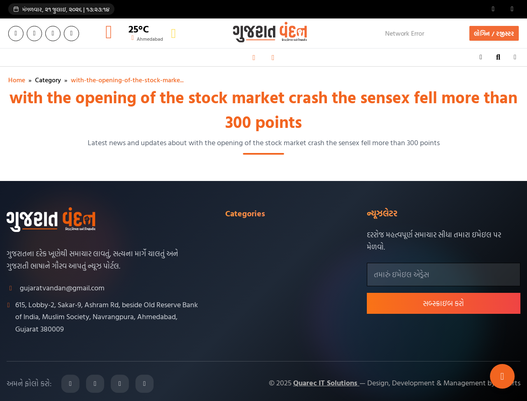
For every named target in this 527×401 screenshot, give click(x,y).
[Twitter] (34, 33)
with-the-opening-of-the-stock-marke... (127, 80)
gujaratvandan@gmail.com (62, 287)
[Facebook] (15, 33)
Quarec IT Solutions (326, 382)
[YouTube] (71, 33)
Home (16, 80)
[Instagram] (53, 33)
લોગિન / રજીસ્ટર (494, 33)
